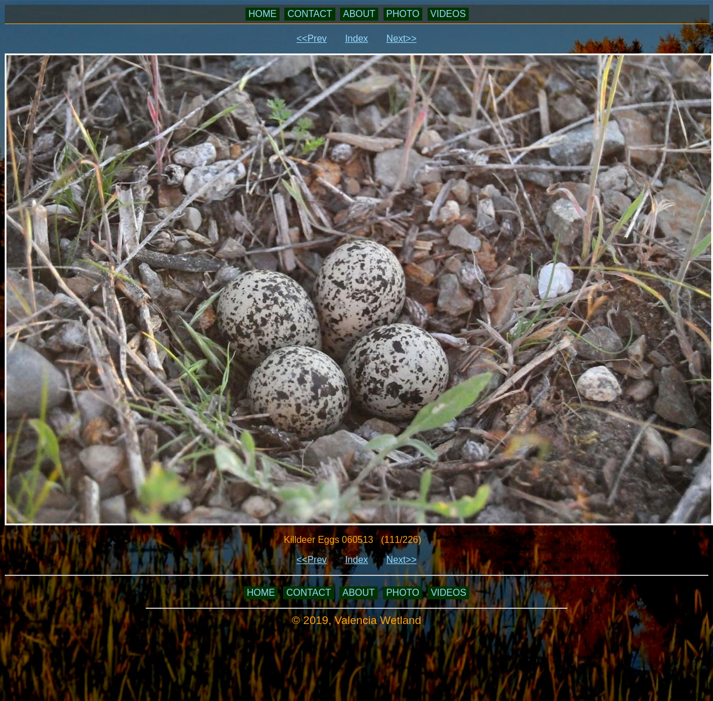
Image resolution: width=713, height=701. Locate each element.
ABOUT (359, 14)
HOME (262, 14)
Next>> (401, 38)
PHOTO (403, 14)
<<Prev (312, 38)
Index (356, 38)
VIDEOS (448, 14)
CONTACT (309, 14)
